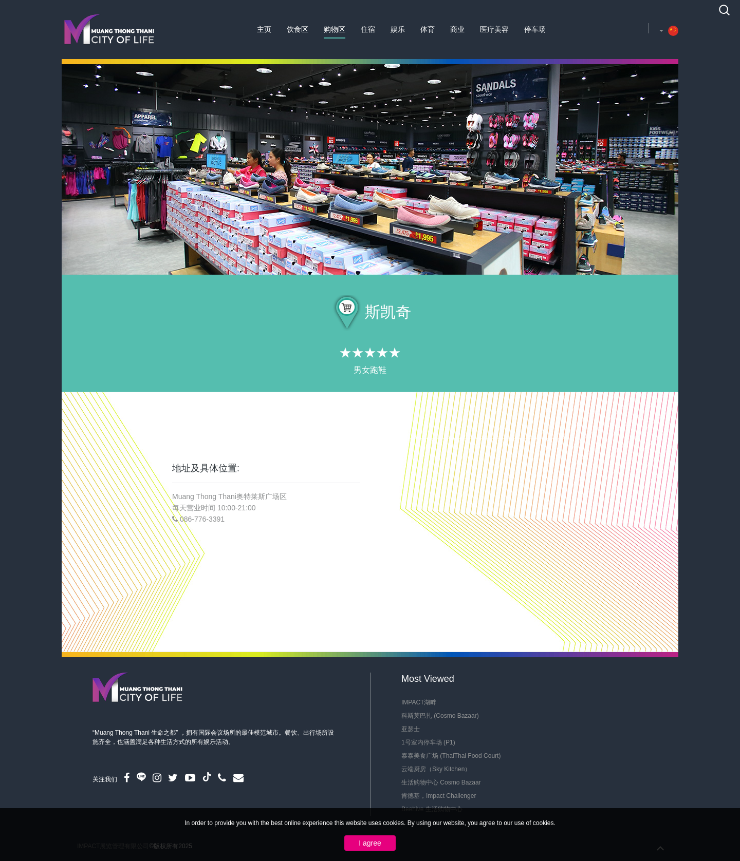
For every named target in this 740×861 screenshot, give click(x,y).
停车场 (535, 29)
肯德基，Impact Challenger (438, 795)
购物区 (334, 29)
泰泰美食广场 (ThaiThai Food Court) (451, 755)
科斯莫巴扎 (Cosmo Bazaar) (440, 715)
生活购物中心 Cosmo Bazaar (441, 782)
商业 (457, 29)
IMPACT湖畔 (418, 702)
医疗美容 (494, 29)
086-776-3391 (202, 519)
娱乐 (398, 29)
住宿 (368, 29)
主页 (264, 29)
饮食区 (297, 29)
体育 (427, 29)
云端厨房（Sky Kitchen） (436, 769)
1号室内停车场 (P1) (428, 742)
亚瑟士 (410, 729)
